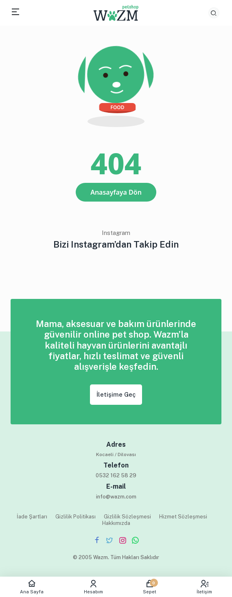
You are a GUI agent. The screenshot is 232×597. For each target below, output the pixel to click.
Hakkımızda (116, 523)
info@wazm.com (116, 497)
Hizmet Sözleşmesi (183, 517)
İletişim (204, 586)
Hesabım (93, 586)
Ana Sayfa (32, 586)
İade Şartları (32, 517)
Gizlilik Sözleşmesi (127, 517)
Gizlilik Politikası (75, 517)
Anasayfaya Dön (116, 192)
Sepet (150, 586)
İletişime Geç (116, 394)
